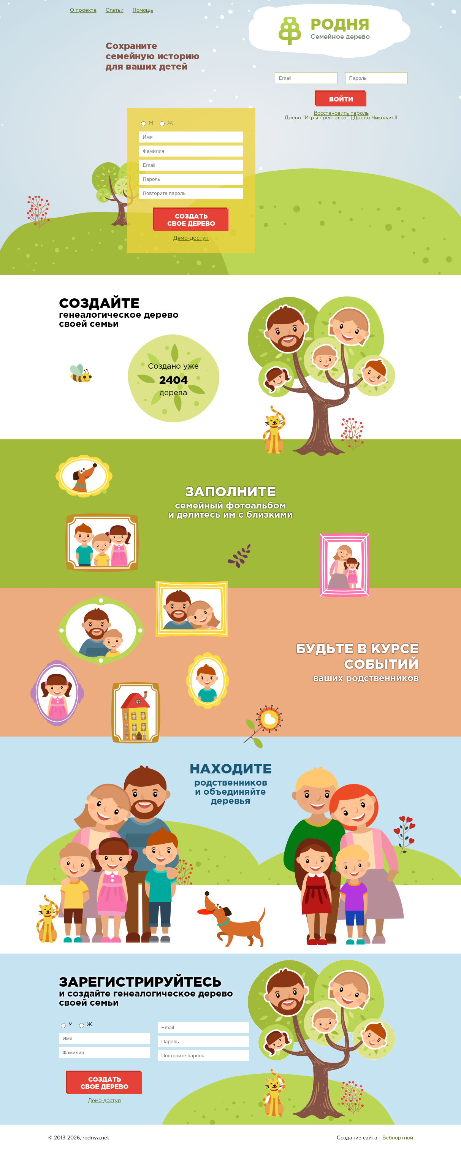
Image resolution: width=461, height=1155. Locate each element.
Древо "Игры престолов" (317, 118)
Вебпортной (397, 1138)
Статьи (115, 10)
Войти (341, 99)
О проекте (83, 10)
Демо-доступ (191, 238)
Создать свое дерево (191, 219)
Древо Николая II (375, 118)
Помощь (143, 10)
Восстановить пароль (341, 113)
